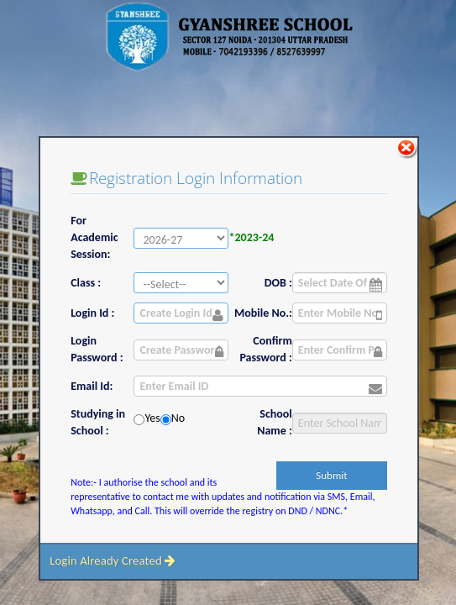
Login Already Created (113, 560)
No (178, 418)
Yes (152, 418)
